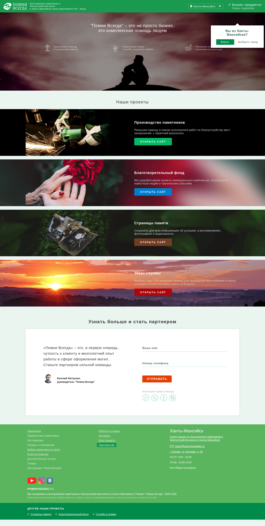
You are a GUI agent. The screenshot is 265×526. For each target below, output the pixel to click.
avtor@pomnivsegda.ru (190, 452)
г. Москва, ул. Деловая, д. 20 (186, 458)
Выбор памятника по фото (43, 456)
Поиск (248, 15)
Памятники (34, 437)
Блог (73, 15)
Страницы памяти (41, 520)
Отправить (157, 385)
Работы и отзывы (44, 15)
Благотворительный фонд (74, 520)
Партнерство (107, 451)
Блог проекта (107, 446)
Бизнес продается (246, 5)
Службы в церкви (106, 520)
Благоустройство (37, 460)
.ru (40, 495)
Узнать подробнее (243, 8)
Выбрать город (209, 27)
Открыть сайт (153, 148)
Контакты (104, 442)
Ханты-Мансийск (186, 437)
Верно (186, 27)
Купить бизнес (99, 15)
